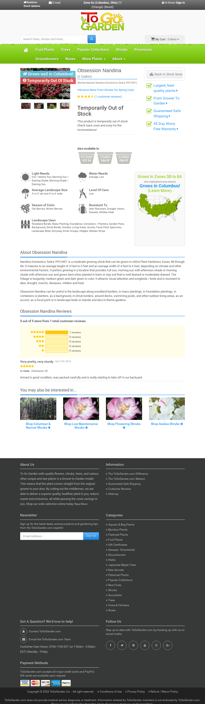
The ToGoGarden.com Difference (127, 473)
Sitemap (112, 494)
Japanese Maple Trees (121, 565)
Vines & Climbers (117, 605)
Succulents (114, 595)
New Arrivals (115, 570)
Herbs (111, 560)
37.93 (86, 158)
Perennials (143, 49)
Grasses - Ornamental (120, 549)
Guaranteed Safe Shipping (123, 483)
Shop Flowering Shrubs (123, 425)
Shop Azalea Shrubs (167, 424)
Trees (65, 49)
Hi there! (173, 2)
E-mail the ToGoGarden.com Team (50, 639)
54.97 (124, 158)
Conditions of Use (109, 691)
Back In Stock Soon (166, 74)
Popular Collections (93, 49)
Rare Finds (113, 585)
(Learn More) (160, 190)
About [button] (118, 59)
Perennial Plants (117, 575)
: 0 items (165, 39)
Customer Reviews (118, 488)
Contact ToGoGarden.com (45, 631)
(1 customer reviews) (108, 96)
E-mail (54, 2)
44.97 (105, 158)
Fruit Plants (44, 49)
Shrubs (122, 49)
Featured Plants (117, 534)
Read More (80, 504)
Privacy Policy (135, 691)
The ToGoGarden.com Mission (125, 478)
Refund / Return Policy (163, 691)
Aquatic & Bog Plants (120, 524)
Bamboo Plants (116, 529)
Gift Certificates (116, 544)
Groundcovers (47, 59)
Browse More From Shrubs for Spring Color (105, 90)
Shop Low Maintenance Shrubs (81, 425)
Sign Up (91, 535)
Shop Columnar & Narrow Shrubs (38, 425)
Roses (70, 59)
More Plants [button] (93, 59)
